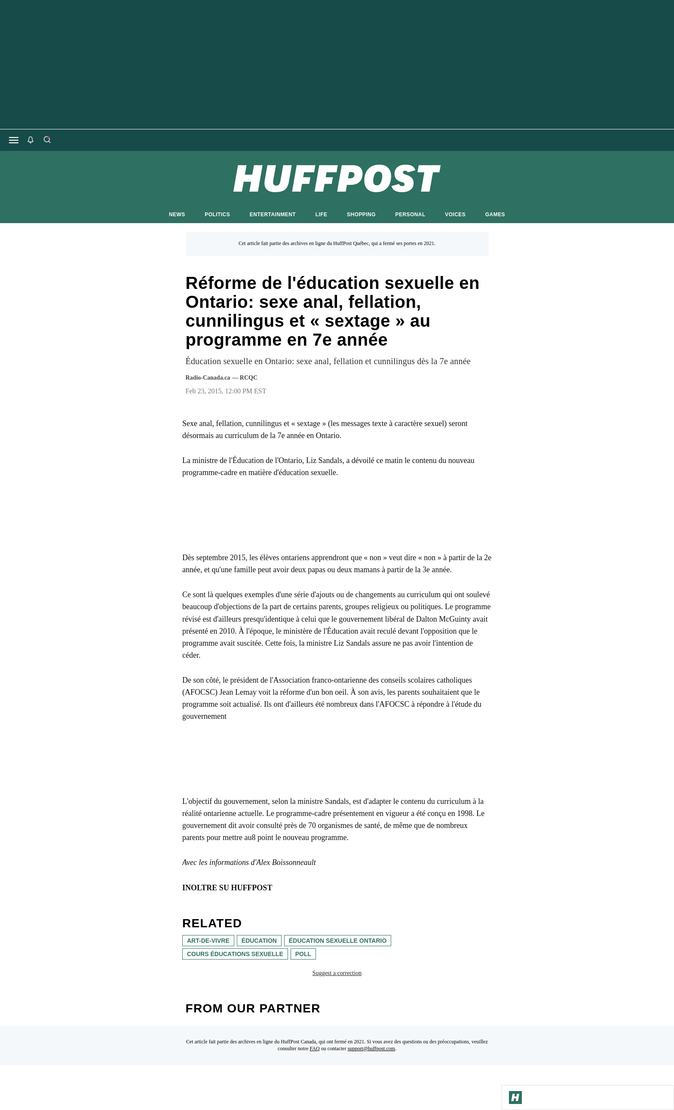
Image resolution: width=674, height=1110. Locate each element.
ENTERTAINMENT (273, 215)
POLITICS (217, 215)
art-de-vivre (208, 940)
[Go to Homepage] (515, 1097)
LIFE (322, 215)
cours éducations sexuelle (235, 954)
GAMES (495, 215)
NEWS (177, 215)
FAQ (315, 1049)
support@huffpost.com (371, 1049)
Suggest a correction (337, 973)
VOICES (455, 215)
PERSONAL (410, 215)
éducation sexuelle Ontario (337, 940)
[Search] (47, 140)
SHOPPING (361, 215)
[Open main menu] (14, 140)
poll (303, 954)
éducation (259, 940)
